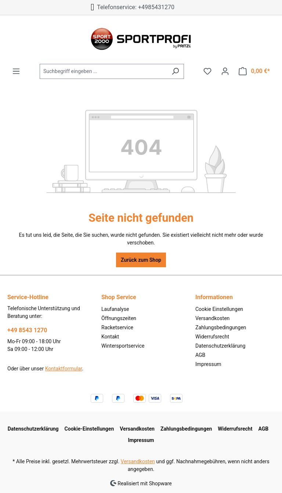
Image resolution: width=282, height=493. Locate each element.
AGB (200, 355)
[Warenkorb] (254, 71)
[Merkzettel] (207, 71)
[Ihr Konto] (225, 71)
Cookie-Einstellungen (89, 429)
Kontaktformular (63, 368)
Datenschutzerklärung (220, 346)
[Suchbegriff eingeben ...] (103, 71)
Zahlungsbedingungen (220, 327)
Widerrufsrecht (212, 337)
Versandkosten (212, 318)
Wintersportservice (123, 346)
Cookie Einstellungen (219, 309)
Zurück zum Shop (141, 260)
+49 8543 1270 (27, 330)
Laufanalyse (115, 309)
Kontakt (110, 337)
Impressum (208, 364)
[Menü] (16, 71)
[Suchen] (175, 71)
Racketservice (117, 327)
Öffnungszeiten (118, 318)
